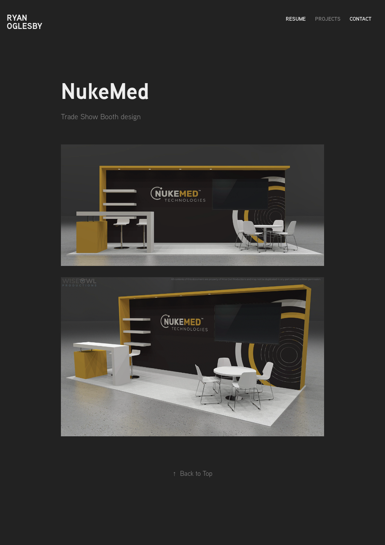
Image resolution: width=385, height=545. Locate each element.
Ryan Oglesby (24, 22)
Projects (328, 18)
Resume (296, 18)
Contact (360, 18)
